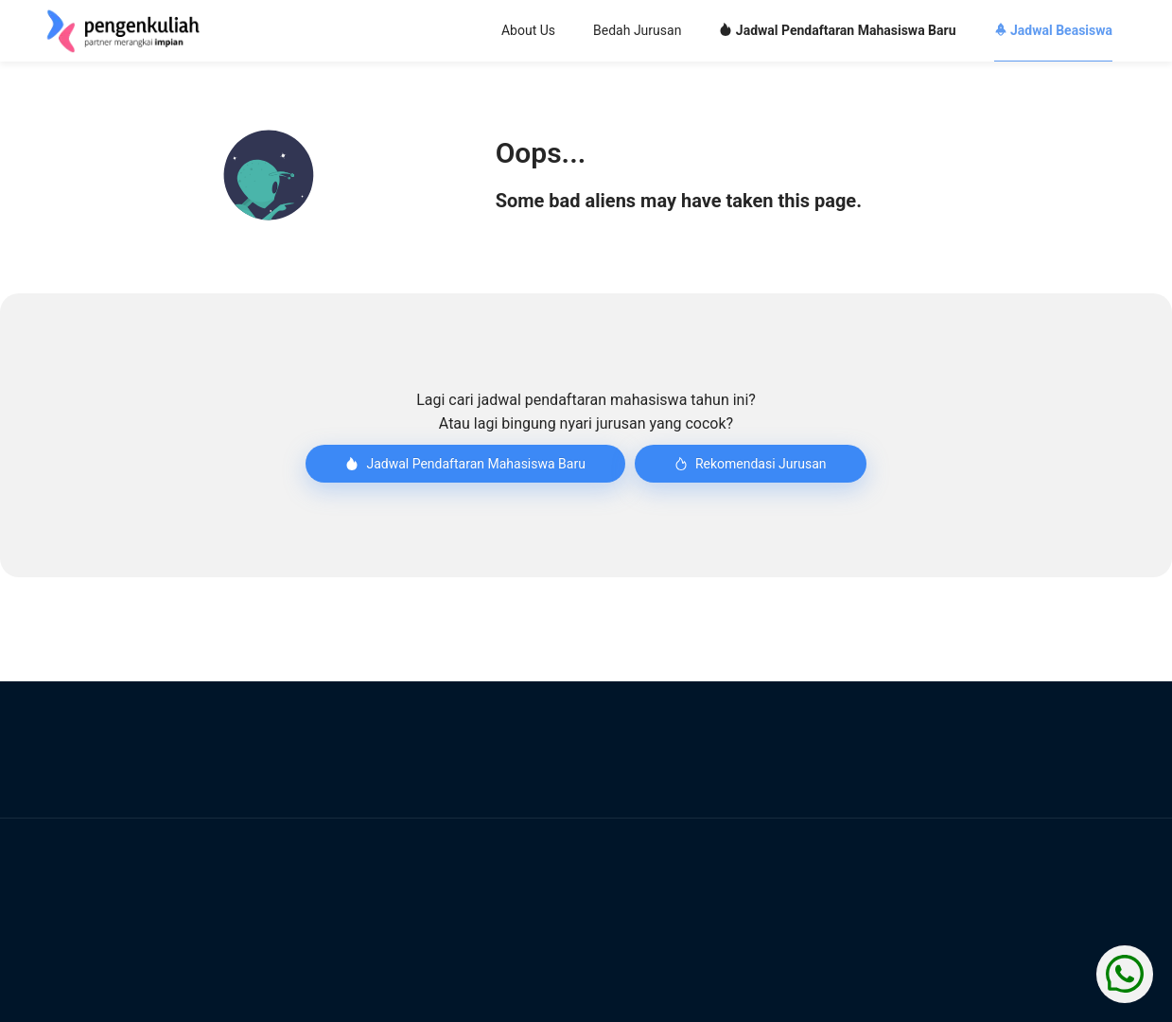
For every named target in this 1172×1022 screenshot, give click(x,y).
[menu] (700, 31)
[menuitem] (527, 31)
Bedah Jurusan (637, 30)
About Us (527, 30)
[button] (268, 175)
